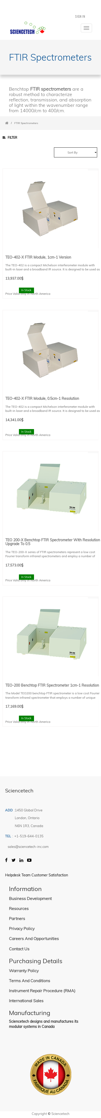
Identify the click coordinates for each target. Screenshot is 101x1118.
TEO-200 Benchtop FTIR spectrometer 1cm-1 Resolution (52, 685)
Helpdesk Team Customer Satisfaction (36, 875)
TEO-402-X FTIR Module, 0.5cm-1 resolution (42, 398)
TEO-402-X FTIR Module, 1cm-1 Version (38, 257)
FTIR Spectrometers (26, 123)
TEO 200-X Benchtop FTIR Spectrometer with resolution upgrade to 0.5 (52, 542)
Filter (10, 137)
